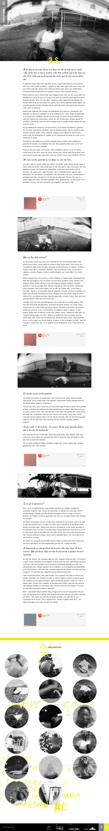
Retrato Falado (26, 213)
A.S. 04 (31, 349)
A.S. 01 (31, 629)
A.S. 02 (31, 213)
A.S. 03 (31, 469)
